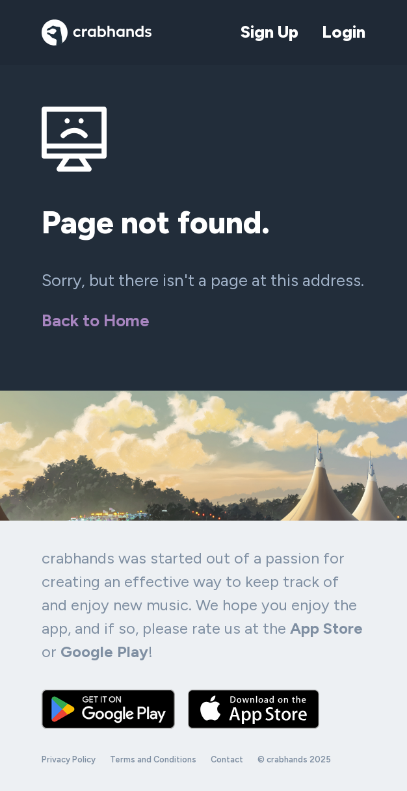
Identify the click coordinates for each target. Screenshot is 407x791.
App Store (326, 628)
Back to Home (96, 320)
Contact (227, 759)
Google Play (104, 651)
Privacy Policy (69, 759)
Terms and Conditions (153, 759)
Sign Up (269, 32)
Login (343, 32)
